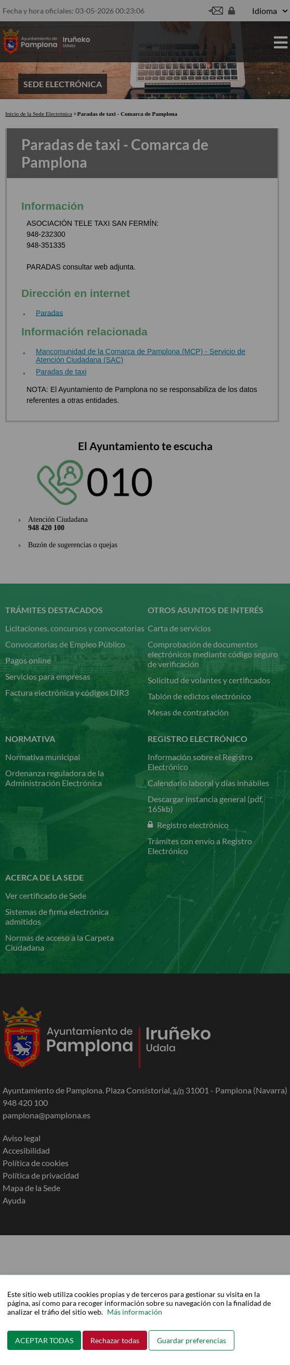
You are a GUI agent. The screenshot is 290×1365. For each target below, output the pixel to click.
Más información (134, 1311)
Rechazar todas (114, 1340)
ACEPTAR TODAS (44, 1340)
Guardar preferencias (191, 1340)
